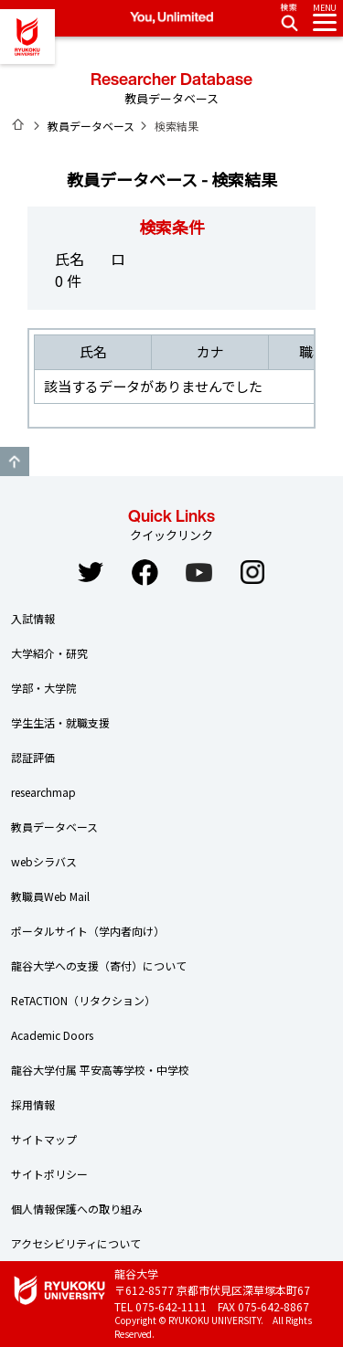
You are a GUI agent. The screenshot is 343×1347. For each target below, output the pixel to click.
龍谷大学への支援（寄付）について (99, 965)
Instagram (252, 572)
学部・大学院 (44, 687)
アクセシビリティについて (76, 1243)
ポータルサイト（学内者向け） (88, 931)
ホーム (18, 124)
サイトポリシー (49, 1174)
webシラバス (44, 861)
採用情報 (33, 1104)
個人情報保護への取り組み (77, 1208)
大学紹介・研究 (49, 653)
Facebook (144, 572)
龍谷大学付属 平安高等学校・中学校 (100, 1069)
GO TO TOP (14, 461)
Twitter (90, 572)
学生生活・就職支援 (60, 722)
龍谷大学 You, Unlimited (27, 36)
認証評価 (33, 757)
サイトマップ (44, 1139)
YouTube (198, 572)
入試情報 (33, 618)
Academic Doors (52, 1035)
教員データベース (91, 125)
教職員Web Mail (50, 896)
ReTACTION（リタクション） (83, 1000)
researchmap (43, 792)
